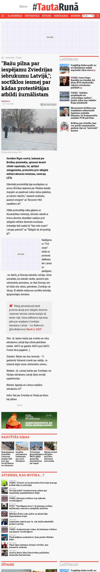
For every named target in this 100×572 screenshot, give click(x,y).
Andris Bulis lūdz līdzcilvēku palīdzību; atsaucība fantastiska (29, 553)
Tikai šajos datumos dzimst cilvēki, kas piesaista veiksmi (28, 546)
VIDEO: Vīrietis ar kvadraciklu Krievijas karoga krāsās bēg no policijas (33, 484)
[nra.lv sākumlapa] (23, 6)
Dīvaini (46, 15)
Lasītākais (69, 59)
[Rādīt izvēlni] (2, 15)
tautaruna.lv (5, 101)
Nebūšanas (61, 15)
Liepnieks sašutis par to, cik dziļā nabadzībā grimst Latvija (31, 522)
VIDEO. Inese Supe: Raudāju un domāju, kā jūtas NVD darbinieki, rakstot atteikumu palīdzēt (83, 82)
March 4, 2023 (33, 329)
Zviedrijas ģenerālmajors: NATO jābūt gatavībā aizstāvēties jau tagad (37, 457)
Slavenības (15, 15)
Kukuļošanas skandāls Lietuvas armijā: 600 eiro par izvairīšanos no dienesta (7, 459)
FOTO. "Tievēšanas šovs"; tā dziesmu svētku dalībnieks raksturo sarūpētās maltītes (30, 507)
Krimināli (77, 15)
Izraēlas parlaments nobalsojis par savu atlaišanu (21, 456)
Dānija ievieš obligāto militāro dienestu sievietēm (50, 456)
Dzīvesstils (32, 15)
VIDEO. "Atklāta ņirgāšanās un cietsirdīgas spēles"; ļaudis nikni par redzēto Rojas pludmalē (83, 97)
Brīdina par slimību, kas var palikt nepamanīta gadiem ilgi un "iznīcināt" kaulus (84, 127)
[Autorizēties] (97, 15)
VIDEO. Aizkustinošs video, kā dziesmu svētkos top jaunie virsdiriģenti (33, 530)
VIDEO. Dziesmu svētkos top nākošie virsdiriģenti (27, 499)
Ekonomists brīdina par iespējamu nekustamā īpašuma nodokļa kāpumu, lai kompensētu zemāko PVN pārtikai (84, 113)
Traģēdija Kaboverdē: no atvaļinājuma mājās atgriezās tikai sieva (83, 67)
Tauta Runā (9, 57)
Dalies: (20, 405)
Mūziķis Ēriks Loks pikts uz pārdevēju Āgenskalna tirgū (28, 515)
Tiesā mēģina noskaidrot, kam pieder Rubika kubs (31, 538)
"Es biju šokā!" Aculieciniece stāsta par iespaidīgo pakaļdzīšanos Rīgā (28, 491)
